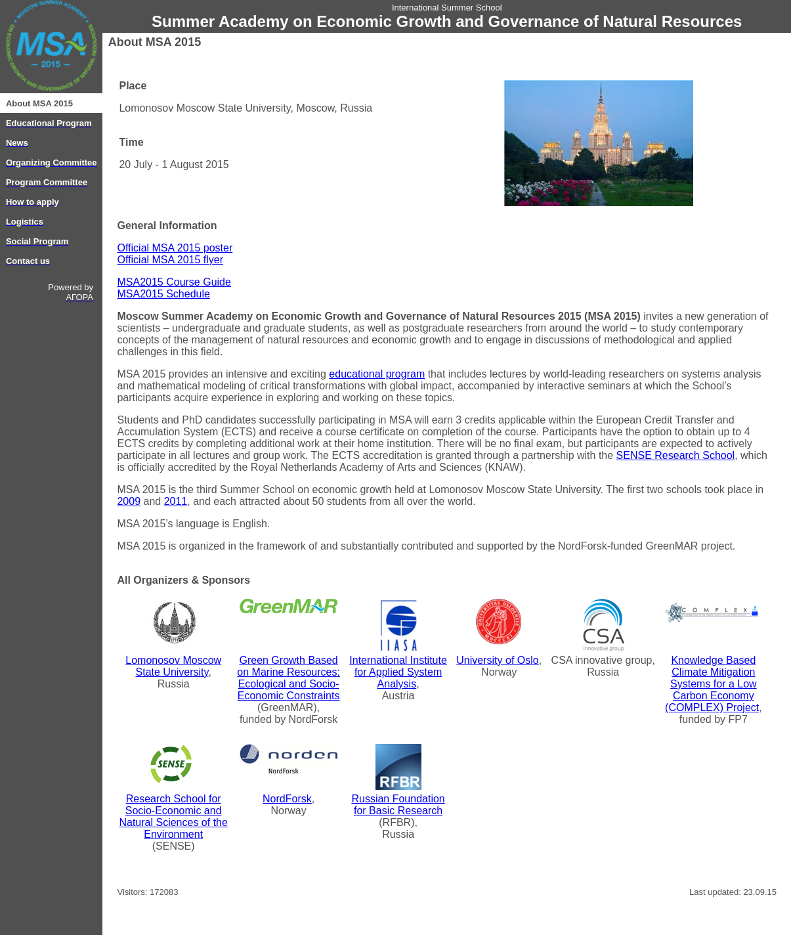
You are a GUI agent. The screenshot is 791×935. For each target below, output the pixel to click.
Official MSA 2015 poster (174, 247)
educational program (377, 374)
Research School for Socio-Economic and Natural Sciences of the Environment (173, 816)
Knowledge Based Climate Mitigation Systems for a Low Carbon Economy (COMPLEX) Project (712, 684)
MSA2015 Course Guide (173, 282)
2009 (128, 501)
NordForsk (287, 798)
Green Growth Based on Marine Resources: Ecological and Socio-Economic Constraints (288, 678)
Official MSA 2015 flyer (170, 259)
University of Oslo (497, 660)
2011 (176, 501)
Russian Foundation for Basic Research (397, 804)
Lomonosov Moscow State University (173, 666)
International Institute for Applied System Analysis (398, 672)
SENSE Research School (675, 455)
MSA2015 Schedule (163, 293)
